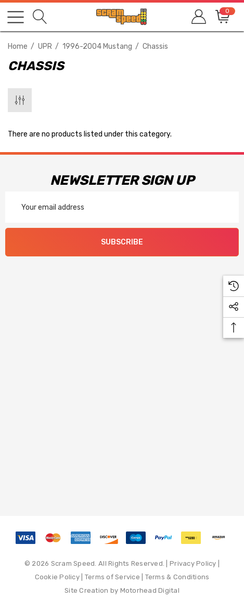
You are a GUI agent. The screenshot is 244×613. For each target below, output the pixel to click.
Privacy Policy (193, 563)
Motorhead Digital (149, 590)
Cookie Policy (57, 577)
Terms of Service (112, 577)
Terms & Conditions (177, 577)
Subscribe (122, 242)
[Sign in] (198, 17)
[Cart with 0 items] (222, 17)
